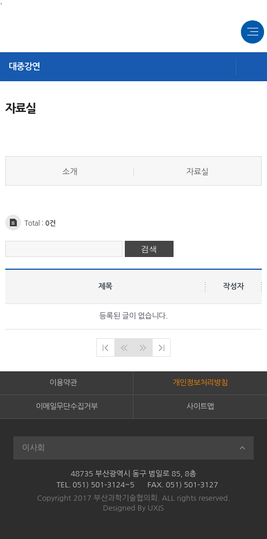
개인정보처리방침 (200, 382)
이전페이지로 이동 (124, 347)
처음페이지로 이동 (105, 347)
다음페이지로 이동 (143, 347)
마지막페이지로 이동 (161, 347)
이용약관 (63, 382)
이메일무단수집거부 (67, 406)
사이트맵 (200, 406)
